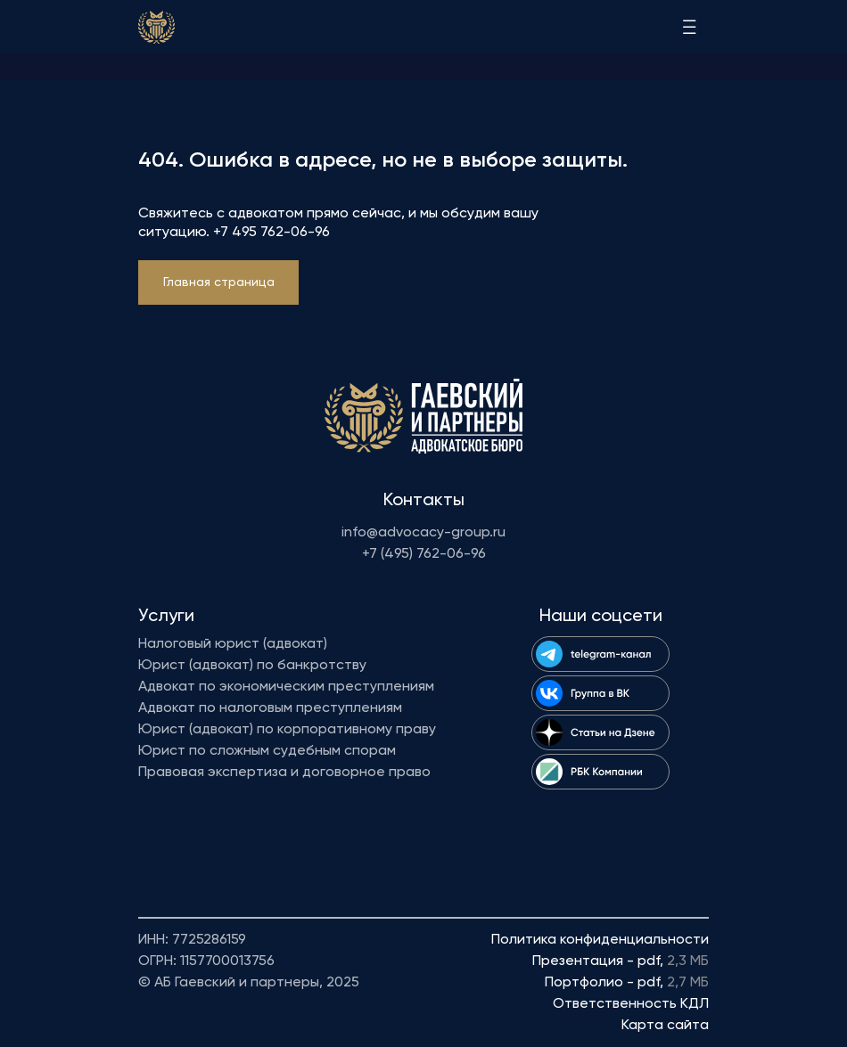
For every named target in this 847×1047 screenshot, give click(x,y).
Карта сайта (665, 1025)
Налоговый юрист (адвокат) (232, 644)
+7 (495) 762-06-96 (424, 554)
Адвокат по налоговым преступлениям (270, 708)
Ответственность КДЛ (631, 1004)
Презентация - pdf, (620, 961)
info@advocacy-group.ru (423, 533)
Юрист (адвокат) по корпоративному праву (287, 730)
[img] (156, 27)
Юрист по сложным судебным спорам (267, 751)
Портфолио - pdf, (627, 983)
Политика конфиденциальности (600, 940)
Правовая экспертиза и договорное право (284, 772)
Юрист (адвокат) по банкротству (252, 665)
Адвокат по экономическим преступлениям (286, 687)
